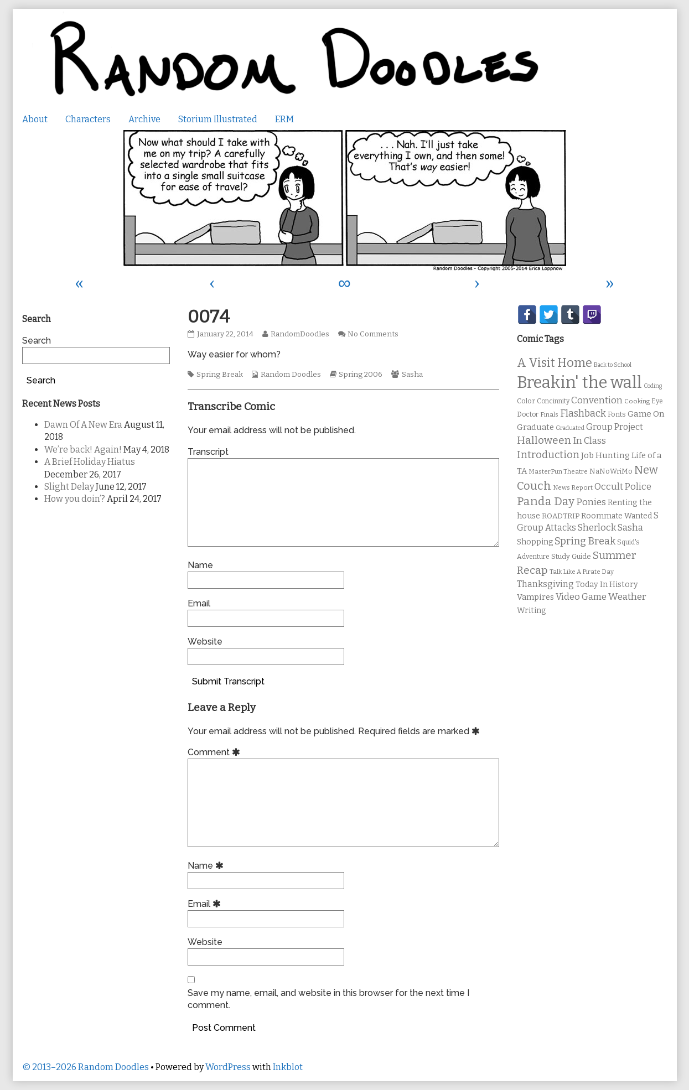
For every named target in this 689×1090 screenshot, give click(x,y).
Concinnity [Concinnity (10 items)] (553, 401)
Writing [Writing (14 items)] (531, 610)
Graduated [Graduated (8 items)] (570, 428)
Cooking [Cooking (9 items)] (637, 401)
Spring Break (219, 374)
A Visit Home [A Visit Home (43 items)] (554, 363)
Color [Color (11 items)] (526, 401)
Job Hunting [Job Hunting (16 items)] (605, 455)
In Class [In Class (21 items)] (589, 441)
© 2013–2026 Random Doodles (85, 1067)
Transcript (208, 452)
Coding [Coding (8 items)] (653, 386)
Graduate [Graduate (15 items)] (535, 427)
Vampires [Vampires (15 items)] (535, 597)
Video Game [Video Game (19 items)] (581, 596)
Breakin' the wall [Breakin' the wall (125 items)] (579, 382)
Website (205, 641)
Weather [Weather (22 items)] (627, 597)
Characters (88, 119)
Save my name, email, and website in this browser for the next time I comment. (328, 999)
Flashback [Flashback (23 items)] (583, 413)
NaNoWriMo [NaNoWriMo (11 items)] (611, 471)
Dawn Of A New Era (83, 424)
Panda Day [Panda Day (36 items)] (545, 501)
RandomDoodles (299, 334)
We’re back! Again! (83, 449)
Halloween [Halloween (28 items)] (544, 440)
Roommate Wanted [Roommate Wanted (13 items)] (616, 516)
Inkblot (288, 1067)
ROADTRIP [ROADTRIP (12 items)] (560, 516)
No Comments (373, 334)
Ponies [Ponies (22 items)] (591, 502)
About (35, 119)
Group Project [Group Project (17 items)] (614, 427)
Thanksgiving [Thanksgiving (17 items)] (545, 584)
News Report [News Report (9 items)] (573, 487)
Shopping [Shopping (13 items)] (535, 542)
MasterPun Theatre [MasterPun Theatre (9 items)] (558, 471)
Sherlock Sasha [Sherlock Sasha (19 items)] (610, 527)
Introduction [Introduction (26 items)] (548, 455)
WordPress (228, 1067)
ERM (284, 119)
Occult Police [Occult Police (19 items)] (622, 486)
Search (36, 340)
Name (200, 565)
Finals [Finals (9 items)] (549, 414)
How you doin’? (74, 499)
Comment (216, 752)
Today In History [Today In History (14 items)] (607, 584)
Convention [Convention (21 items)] (597, 400)
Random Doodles (291, 374)
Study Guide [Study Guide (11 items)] (571, 556)
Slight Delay (69, 486)
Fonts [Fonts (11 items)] (617, 414)
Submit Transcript (228, 681)
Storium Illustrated (217, 119)
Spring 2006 (360, 374)
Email (199, 603)
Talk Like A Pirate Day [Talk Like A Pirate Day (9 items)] (582, 571)
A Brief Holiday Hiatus (89, 461)
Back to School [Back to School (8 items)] (612, 364)
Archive (144, 119)
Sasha (412, 374)
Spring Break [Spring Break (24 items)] (585, 541)
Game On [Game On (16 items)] (646, 414)
